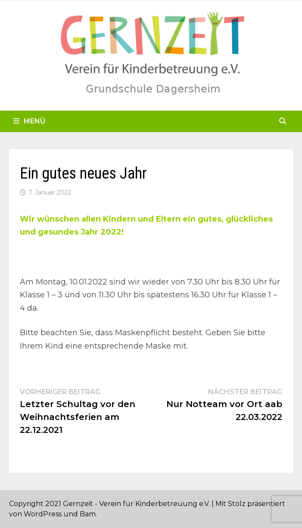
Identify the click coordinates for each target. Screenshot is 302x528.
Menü (29, 121)
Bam (88, 514)
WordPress (43, 514)
